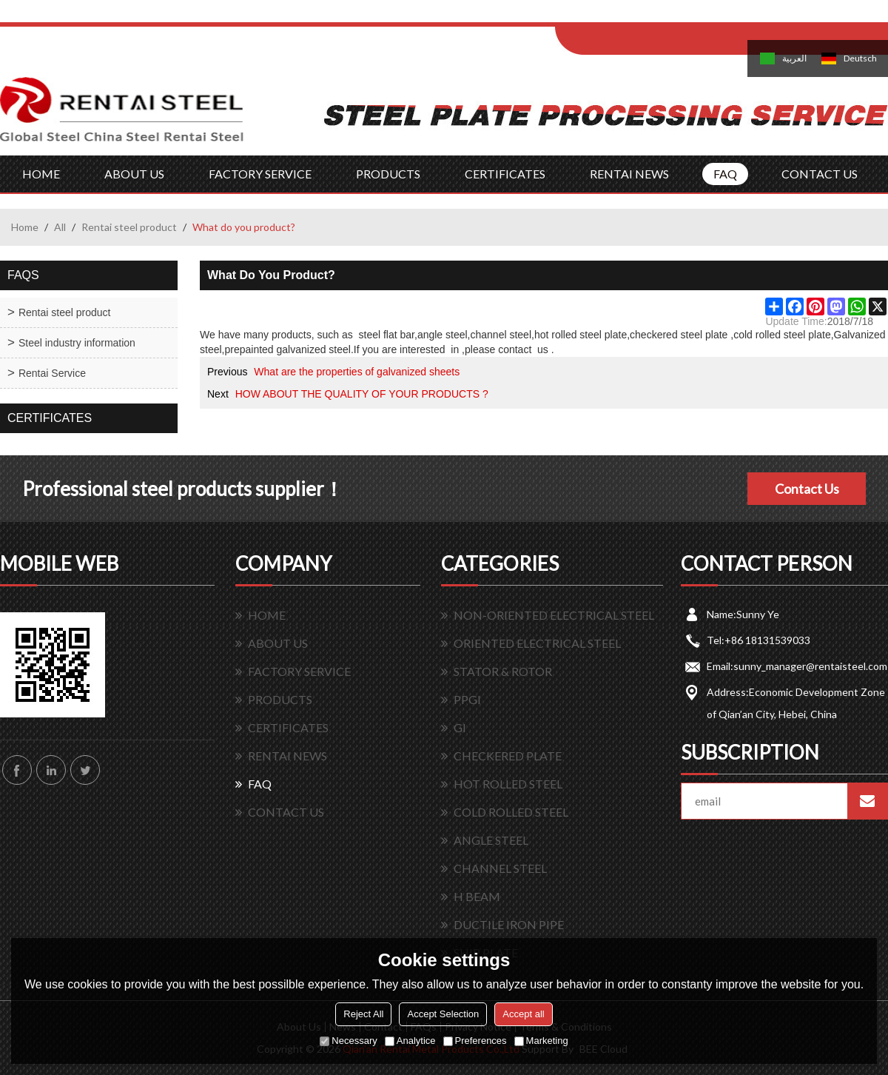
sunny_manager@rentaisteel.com (810, 666)
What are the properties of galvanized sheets (357, 372)
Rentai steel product (129, 227)
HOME (41, 174)
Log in (646, 15)
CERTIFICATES (505, 174)
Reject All (363, 1013)
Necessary (348, 1040)
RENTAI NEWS (629, 174)
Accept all (523, 1013)
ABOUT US (134, 174)
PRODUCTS (388, 174)
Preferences (475, 1040)
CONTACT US (819, 174)
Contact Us (807, 488)
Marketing (541, 1040)
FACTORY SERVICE (260, 174)
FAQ (725, 174)
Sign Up (678, 15)
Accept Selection (443, 1013)
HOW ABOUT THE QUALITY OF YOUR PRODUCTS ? (361, 394)
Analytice (410, 1040)
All (60, 227)
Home (24, 227)
